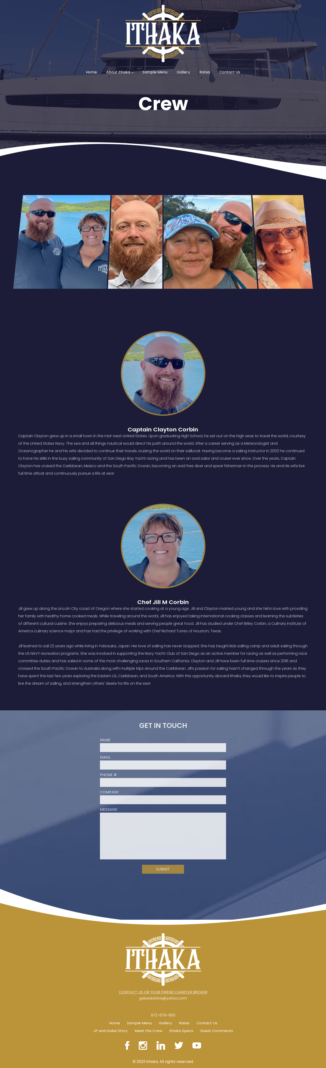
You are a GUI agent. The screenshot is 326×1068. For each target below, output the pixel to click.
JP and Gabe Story (110, 1030)
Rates (204, 72)
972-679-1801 (163, 1020)
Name (105, 735)
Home (91, 72)
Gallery (183, 72)
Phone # (108, 770)
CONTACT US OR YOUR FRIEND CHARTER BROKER (163, 987)
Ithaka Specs (181, 1030)
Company (109, 787)
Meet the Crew (148, 1030)
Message (108, 804)
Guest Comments (216, 1030)
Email (105, 752)
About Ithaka (118, 72)
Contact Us (229, 72)
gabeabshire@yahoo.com (163, 993)
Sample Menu (154, 72)
